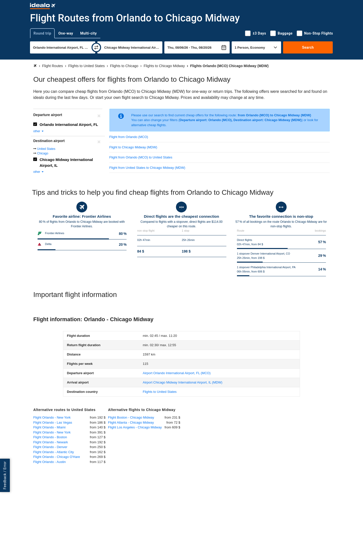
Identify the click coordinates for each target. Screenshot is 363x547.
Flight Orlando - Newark (50, 442)
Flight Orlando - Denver (50, 447)
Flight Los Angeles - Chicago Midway (135, 427)
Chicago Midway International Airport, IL (66, 162)
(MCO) (176, 373)
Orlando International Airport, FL (69, 124)
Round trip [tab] (42, 33)
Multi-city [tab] (88, 33)
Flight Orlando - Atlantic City (53, 452)
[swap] (96, 47)
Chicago (42, 153)
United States (46, 149)
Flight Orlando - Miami (49, 427)
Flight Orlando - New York (52, 417)
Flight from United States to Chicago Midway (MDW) (147, 168)
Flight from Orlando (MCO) (128, 137)
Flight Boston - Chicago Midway (131, 417)
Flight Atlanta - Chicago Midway (131, 422)
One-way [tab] (65, 33)
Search (308, 47)
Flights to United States (159, 392)
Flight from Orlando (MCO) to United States (140, 157)
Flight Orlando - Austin (49, 462)
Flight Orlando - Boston (50, 437)
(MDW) (182, 382)
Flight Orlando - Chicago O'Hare (56, 457)
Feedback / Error (5, 475)
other (38, 131)
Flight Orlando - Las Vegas (52, 422)
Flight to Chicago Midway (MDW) (133, 147)
